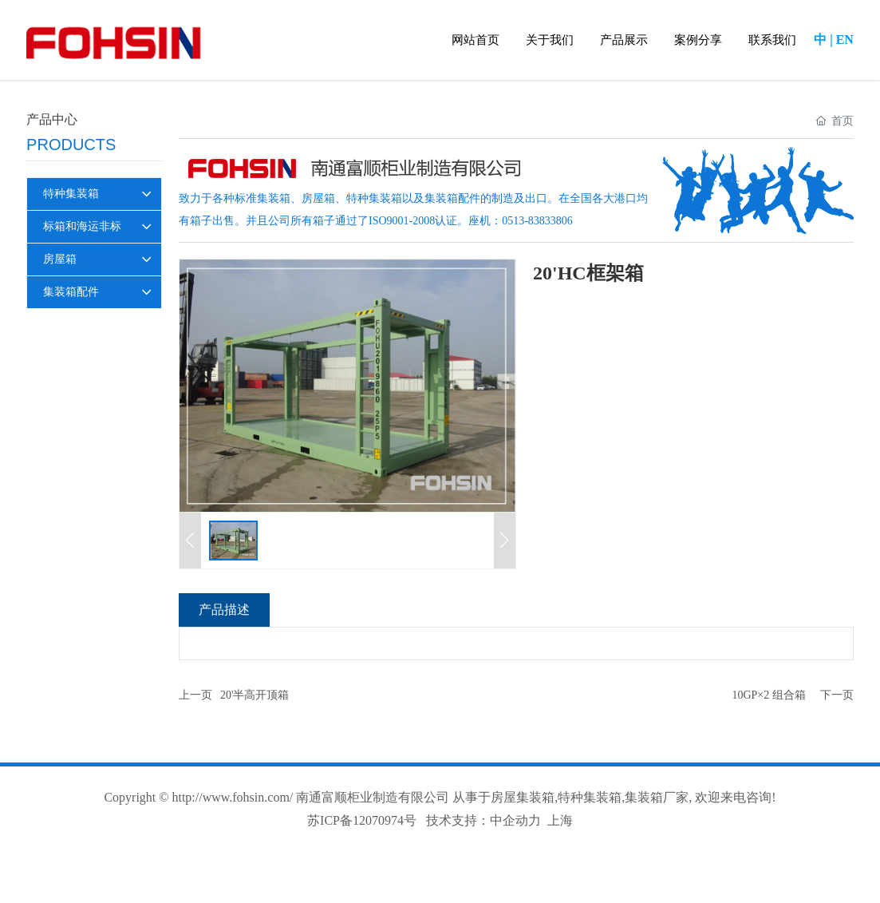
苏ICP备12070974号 (361, 820)
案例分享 (698, 40)
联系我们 (772, 40)
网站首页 (475, 40)
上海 (560, 820)
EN (845, 39)
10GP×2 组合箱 (768, 695)
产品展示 (624, 40)
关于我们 (550, 40)
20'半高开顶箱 (255, 695)
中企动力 (515, 820)
